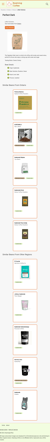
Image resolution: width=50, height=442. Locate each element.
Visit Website (10, 27)
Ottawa (14, 10)
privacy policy (4, 429)
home (3, 425)
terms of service (13, 429)
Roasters (3, 10)
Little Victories (21, 10)
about (7, 425)
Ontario (9, 10)
